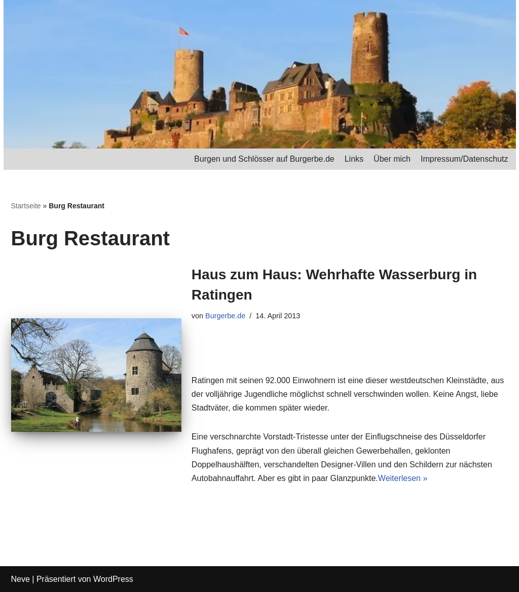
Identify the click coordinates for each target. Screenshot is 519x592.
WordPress (113, 579)
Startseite (26, 206)
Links (354, 159)
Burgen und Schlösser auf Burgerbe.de (264, 159)
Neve (20, 579)
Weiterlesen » (403, 478)
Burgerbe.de (225, 316)
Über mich (392, 159)
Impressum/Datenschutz (464, 159)
